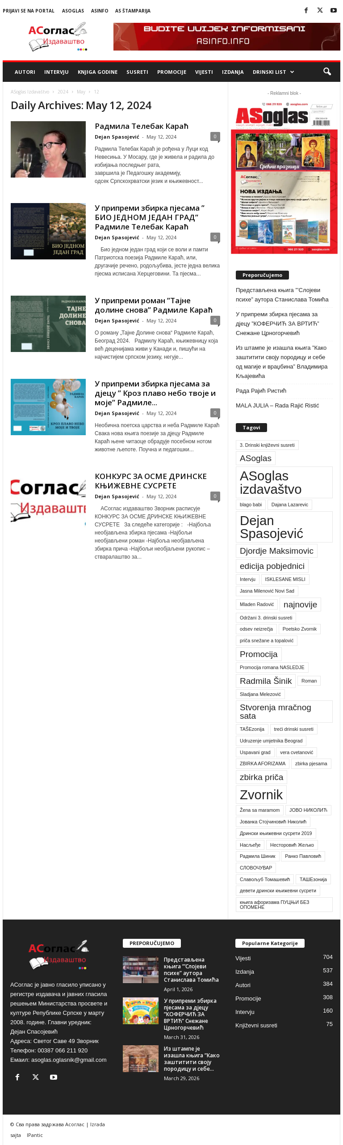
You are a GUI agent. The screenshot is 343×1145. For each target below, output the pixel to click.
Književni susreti (256, 1025)
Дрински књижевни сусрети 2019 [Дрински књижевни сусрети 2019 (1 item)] (276, 833)
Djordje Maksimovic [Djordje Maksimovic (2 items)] (277, 551)
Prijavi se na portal (28, 11)
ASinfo (100, 11)
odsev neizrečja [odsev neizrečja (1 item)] (256, 629)
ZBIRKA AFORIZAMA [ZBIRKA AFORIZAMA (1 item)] (262, 763)
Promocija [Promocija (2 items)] (259, 654)
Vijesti (204, 71)
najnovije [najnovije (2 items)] (300, 604)
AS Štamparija (133, 11)
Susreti (137, 71)
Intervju (56, 71)
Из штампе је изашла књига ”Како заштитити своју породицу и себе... (192, 1059)
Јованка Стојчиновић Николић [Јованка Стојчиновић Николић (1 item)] (273, 821)
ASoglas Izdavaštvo (30, 92)
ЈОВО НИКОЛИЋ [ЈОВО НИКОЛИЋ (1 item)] (308, 810)
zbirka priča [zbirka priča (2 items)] (261, 777)
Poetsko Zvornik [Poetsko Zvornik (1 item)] (300, 629)
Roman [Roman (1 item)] (309, 680)
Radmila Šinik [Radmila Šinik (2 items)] (266, 681)
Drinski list (273, 72)
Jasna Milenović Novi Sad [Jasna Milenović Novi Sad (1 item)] (267, 591)
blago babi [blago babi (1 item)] (251, 504)
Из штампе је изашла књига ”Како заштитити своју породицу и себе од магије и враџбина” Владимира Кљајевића (282, 361)
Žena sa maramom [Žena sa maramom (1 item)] (260, 810)
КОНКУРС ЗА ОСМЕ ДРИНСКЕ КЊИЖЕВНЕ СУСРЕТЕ (151, 481)
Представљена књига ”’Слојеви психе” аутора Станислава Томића (282, 295)
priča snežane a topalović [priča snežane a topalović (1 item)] (266, 640)
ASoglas (73, 11)
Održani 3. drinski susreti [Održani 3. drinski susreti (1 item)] (266, 617)
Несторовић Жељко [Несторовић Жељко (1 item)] (292, 845)
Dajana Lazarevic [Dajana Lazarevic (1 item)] (290, 504)
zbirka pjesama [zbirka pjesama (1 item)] (311, 763)
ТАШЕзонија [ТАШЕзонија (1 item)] (313, 879)
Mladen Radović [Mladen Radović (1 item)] (257, 604)
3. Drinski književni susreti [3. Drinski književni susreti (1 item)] (267, 445)
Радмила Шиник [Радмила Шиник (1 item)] (258, 856)
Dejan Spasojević (117, 136)
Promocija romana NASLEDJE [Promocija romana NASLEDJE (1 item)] (272, 667)
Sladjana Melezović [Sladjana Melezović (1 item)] (260, 694)
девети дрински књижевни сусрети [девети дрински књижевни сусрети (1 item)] (278, 890)
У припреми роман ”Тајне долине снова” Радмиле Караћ (154, 305)
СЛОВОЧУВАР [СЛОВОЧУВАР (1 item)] (256, 867)
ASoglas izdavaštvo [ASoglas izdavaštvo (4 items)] (271, 482)
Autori (25, 71)
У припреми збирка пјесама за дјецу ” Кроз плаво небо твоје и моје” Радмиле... (155, 392)
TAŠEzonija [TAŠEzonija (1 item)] (252, 729)
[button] (327, 72)
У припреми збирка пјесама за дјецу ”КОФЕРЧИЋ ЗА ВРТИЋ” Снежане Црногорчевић (277, 323)
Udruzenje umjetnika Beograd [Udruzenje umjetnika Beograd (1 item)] (271, 740)
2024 (63, 92)
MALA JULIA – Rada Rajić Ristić (277, 405)
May (81, 92)
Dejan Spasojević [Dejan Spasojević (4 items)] (271, 527)
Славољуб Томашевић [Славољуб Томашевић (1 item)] (265, 879)
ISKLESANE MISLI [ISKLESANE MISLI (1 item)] (285, 579)
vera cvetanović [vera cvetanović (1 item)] (296, 752)
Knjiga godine (97, 71)
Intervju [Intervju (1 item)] (247, 579)
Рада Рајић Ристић (261, 390)
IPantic (35, 1135)
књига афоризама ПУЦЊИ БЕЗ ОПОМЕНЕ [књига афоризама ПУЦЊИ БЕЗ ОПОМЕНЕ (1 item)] (274, 904)
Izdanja (233, 71)
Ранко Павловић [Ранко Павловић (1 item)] (303, 856)
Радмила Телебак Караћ (141, 126)
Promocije (171, 71)
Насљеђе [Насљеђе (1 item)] (250, 845)
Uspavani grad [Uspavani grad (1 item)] (255, 752)
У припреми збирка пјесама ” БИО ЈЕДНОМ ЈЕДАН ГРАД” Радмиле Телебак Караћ (150, 217)
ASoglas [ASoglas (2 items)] (256, 458)
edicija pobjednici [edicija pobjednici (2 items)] (272, 566)
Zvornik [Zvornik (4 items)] (261, 794)
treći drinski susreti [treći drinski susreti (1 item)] (294, 729)
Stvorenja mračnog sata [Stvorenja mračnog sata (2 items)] (275, 712)
